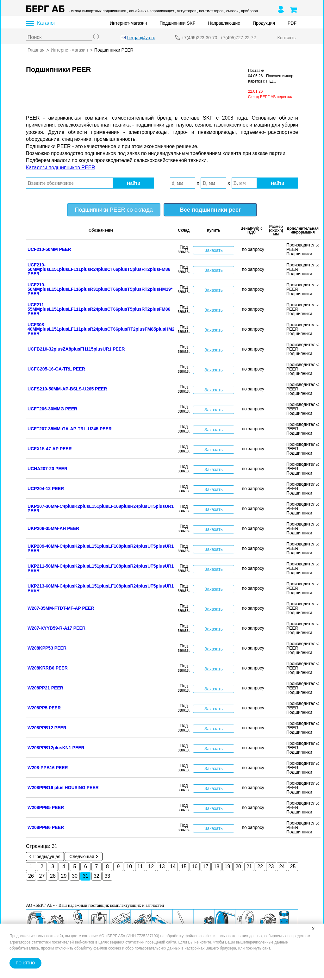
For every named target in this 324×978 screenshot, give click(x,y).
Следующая (83, 856)
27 (42, 876)
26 (31, 876)
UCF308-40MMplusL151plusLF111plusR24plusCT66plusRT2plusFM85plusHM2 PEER (101, 329)
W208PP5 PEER (44, 707)
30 (75, 876)
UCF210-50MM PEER (49, 249)
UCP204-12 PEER (46, 488)
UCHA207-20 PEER (47, 468)
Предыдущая (44, 856)
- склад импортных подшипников (97, 11)
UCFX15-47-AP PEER (50, 448)
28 (53, 876)
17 (206, 866)
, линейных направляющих (150, 11)
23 (271, 866)
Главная (36, 50)
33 (107, 876)
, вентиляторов (210, 11)
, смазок (231, 11)
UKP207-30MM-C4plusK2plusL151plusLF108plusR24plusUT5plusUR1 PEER (101, 508)
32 (96, 876)
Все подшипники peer (210, 210)
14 (173, 866)
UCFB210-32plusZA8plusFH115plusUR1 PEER (76, 349)
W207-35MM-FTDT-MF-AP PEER (61, 608)
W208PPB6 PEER (46, 827)
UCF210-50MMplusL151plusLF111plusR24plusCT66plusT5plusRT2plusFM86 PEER (99, 269)
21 (249, 866)
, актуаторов (185, 11)
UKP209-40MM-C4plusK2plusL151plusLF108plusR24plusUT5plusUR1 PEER (101, 548)
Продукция (264, 23)
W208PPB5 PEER (46, 807)
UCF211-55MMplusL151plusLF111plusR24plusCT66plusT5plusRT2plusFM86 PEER (99, 309)
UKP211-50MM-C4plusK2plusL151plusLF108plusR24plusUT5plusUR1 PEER (101, 568)
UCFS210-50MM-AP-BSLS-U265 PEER (67, 388)
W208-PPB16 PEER (48, 767)
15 (184, 866)
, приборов (248, 11)
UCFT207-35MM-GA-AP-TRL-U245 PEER (70, 428)
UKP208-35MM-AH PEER (53, 528)
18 (216, 866)
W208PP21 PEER (45, 687)
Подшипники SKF (178, 23)
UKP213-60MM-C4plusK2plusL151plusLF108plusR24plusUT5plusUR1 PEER (101, 588)
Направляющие (224, 23)
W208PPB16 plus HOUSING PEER (63, 787)
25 (293, 866)
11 (140, 866)
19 (227, 866)
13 (162, 866)
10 (129, 866)
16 (194, 866)
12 (151, 866)
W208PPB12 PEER (47, 727)
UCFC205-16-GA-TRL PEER (56, 368)
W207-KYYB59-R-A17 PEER (56, 628)
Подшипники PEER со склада (114, 210)
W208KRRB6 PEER (48, 667)
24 (282, 866)
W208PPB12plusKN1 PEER (56, 747)
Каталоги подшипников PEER (60, 167)
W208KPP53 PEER (47, 648)
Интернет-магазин (128, 23)
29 (64, 876)
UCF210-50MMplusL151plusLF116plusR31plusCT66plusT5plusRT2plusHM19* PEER (100, 289)
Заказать (213, 249)
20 (238, 866)
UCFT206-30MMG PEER (52, 408)
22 (260, 866)
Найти (133, 182)
